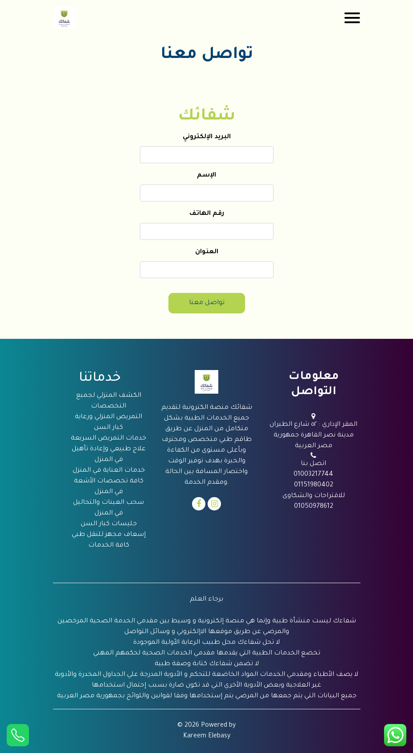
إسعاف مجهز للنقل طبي (109, 535)
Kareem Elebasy (206, 736)
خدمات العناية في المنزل (109, 470)
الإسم (206, 175)
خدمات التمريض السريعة (108, 438)
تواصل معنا (207, 303)
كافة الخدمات (108, 545)
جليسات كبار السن (109, 524)
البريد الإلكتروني (207, 137)
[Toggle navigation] (352, 17)
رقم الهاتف (206, 214)
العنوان (206, 252)
